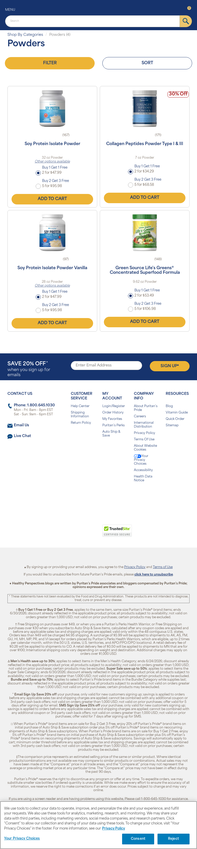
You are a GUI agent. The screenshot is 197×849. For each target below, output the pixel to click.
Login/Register (113, 406)
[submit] (186, 21)
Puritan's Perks (113, 425)
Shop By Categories (25, 35)
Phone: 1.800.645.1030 (34, 405)
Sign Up (170, 366)
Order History (113, 412)
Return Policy (81, 423)
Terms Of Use (144, 439)
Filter (50, 63)
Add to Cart (52, 199)
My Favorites (112, 419)
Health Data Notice (143, 478)
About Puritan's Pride (145, 408)
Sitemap (172, 425)
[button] (77, 533)
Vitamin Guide (177, 412)
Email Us (21, 425)
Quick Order (175, 419)
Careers (140, 416)
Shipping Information (80, 414)
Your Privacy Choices (141, 459)
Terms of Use (163, 567)
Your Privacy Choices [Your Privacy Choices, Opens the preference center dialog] (22, 838)
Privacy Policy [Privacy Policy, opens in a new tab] (113, 828)
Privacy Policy (144, 433)
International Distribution (144, 424)
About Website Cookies (145, 447)
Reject (173, 839)
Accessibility (143, 470)
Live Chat (22, 436)
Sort (147, 63)
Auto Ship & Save (111, 433)
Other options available (52, 161)
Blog (169, 406)
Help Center (80, 406)
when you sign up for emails (28, 369)
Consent (138, 839)
